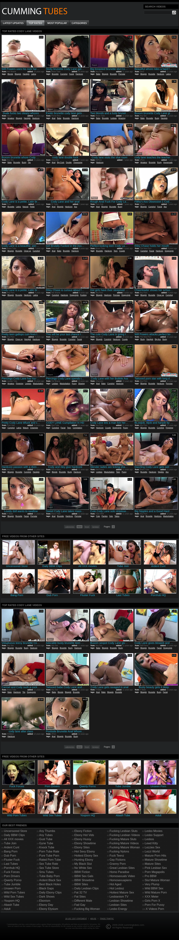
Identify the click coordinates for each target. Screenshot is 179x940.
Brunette (55, 74)
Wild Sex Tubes (14, 896)
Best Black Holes (50, 884)
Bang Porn (11, 851)
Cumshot (63, 74)
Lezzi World (152, 851)
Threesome (77, 163)
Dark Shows (46, 896)
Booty (165, 339)
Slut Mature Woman (157, 880)
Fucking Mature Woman (125, 847)
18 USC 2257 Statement (76, 919)
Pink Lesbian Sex (156, 867)
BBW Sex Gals (83, 876)
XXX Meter (151, 896)
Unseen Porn (12, 888)
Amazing (121, 118)
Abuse (93, 919)
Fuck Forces (12, 871)
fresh (87, 527)
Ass (75, 207)
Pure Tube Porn (49, 855)
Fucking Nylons (119, 851)
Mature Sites (153, 863)
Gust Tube (45, 839)
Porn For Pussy (154, 904)
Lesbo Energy (118, 908)
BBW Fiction (82, 871)
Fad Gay (79, 904)
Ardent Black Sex (50, 880)
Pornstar (121, 74)
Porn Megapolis (155, 871)
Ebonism (44, 900)
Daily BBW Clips (14, 835)
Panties (105, 516)
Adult (7, 908)
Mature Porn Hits (155, 855)
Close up (27, 251)
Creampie (34, 428)
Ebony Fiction (83, 830)
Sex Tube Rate (48, 863)
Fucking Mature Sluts (123, 839)
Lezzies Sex (152, 847)
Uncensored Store (15, 830)
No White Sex (83, 867)
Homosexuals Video (122, 876)
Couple (122, 251)
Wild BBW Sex (154, 888)
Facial (71, 74)
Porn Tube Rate (49, 851)
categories (69, 527)
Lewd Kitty (151, 843)
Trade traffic (107, 919)
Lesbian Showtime (121, 900)
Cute (98, 516)
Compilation (77, 428)
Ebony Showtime (85, 843)
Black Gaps (46, 888)
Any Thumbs (47, 830)
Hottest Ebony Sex (86, 855)
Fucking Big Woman (87, 908)
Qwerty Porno (12, 880)
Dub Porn (10, 855)
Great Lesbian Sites (122, 867)
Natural (25, 207)
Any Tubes (46, 835)
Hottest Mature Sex (122, 892)
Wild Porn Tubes (14, 892)
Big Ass (158, 339)
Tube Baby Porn (49, 876)
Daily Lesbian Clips (86, 888)
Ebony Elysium (48, 908)
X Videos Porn (155, 908)
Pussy (74, 384)
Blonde (10, 74)
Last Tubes (11, 863)
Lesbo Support (154, 835)
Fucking (83, 295)
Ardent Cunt (11, 847)
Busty (157, 118)
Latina (33, 74)
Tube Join (10, 843)
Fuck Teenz (117, 855)
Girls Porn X (152, 900)
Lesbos (149, 839)
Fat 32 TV (80, 892)
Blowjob (18, 74)
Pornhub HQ (12, 867)
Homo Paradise (119, 871)
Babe (98, 74)
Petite (32, 207)
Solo (111, 516)
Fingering (19, 384)
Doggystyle (169, 251)
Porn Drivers (12, 876)
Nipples (161, 472)
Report (6, 65)
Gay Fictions (117, 859)
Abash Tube (11, 904)
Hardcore (79, 74)
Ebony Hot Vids (84, 835)
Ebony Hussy (82, 839)
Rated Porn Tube (50, 859)
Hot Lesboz (117, 888)
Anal (53, 118)
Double (69, 163)
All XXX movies (13, 839)
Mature (25, 428)
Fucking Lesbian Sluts (124, 830)
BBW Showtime (84, 880)
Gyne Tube (46, 843)
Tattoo (117, 516)
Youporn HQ (11, 900)
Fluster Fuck (12, 859)
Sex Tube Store (49, 867)
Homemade (168, 163)
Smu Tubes (46, 871)
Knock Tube (46, 847)
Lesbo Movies (153, 830)
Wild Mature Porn (156, 892)
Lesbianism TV (119, 896)
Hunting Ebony (83, 859)
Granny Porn (118, 863)
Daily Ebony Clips (50, 892)
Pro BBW (150, 876)
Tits (29, 163)
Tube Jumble (12, 884)
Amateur (11, 118)
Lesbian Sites (118, 904)
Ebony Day (46, 904)
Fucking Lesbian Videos (125, 835)
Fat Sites (80, 896)
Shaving (81, 384)
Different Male (83, 900)
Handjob (26, 74)
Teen (116, 251)
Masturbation (38, 384)
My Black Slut (83, 863)
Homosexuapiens (121, 880)
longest (95, 527)
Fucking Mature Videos (124, 843)
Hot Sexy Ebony (84, 851)
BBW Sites (81, 884)
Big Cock (60, 163)
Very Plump (152, 884)
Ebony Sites (82, 847)
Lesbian (113, 118)
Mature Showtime (156, 859)
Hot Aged (115, 884)
